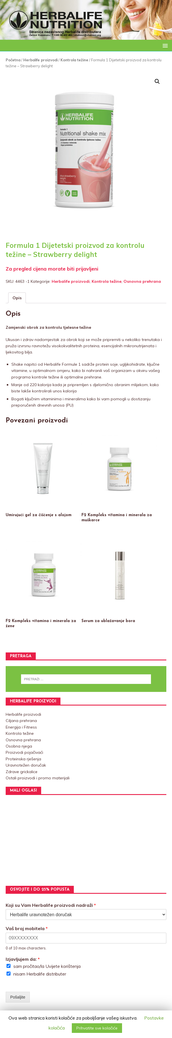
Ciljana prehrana (21, 720)
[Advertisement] (86, 840)
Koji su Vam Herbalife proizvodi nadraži (51, 905)
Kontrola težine (74, 60)
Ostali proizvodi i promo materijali (38, 777)
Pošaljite (17, 997)
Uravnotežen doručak (26, 765)
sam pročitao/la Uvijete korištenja (47, 966)
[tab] (17, 297)
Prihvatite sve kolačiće (97, 1028)
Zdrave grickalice (21, 771)
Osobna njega (19, 746)
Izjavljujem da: (23, 959)
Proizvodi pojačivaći (24, 752)
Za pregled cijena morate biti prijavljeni (52, 268)
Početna (13, 60)
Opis (17, 297)
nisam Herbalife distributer (39, 974)
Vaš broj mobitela (27, 928)
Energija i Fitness (21, 727)
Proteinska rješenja (23, 758)
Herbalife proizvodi (40, 60)
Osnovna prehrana (142, 281)
